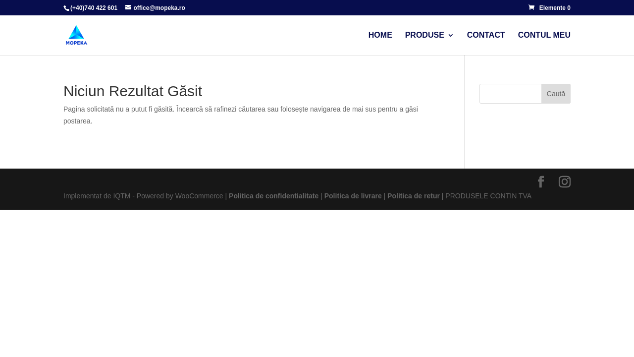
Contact (486, 35)
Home (380, 35)
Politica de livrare (353, 196)
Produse (424, 35)
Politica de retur (413, 196)
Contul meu (544, 35)
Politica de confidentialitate (273, 196)
